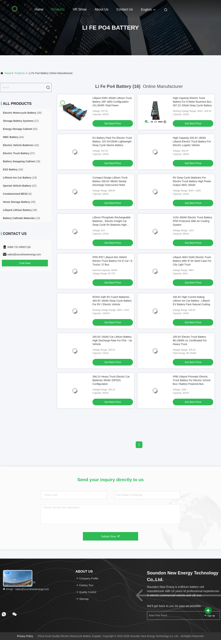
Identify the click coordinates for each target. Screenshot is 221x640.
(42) (21, 145)
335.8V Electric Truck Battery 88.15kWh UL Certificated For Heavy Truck (190, 340)
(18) (21, 161)
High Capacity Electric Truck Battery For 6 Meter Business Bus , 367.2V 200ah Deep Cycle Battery (193, 102)
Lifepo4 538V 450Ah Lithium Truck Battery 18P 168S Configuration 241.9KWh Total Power (112, 102)
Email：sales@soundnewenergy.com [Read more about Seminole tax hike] (26, 589)
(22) (19, 185)
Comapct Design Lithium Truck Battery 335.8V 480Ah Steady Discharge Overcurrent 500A (110, 181)
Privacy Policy (25, 636)
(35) (20, 210)
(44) (13, 137)
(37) (19, 153)
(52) (20, 128)
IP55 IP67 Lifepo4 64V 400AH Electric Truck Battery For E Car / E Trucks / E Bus (112, 261)
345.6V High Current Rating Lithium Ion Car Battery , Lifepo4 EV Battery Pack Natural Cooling (191, 300)
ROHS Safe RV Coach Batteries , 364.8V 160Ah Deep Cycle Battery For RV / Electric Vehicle (112, 300)
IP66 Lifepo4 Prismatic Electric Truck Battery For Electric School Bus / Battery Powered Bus (191, 380)
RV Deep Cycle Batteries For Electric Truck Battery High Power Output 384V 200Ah (192, 181)
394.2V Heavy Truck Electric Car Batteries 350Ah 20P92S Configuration (111, 380)
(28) (22, 112)
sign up (209, 615)
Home (39, 9)
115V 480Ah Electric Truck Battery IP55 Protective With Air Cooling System (192, 221)
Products (58, 9)
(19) (20, 177)
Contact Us (124, 9)
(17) (21, 120)
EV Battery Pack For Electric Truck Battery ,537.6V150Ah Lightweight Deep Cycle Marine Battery (112, 141)
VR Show (80, 9)
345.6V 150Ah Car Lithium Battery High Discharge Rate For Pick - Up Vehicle (112, 340)
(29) (19, 201)
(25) (13, 169)
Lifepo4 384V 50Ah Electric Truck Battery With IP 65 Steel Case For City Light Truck (192, 261)
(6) (17, 193)
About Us (101, 9)
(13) (21, 218)
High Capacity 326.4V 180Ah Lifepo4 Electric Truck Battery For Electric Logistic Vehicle (192, 141)
